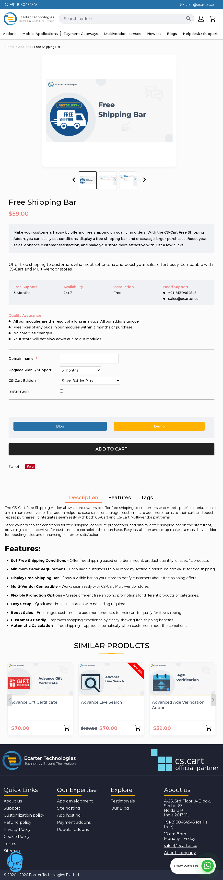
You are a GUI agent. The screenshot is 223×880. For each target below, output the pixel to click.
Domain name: (22, 358)
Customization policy (24, 815)
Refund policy (17, 822)
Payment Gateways (81, 34)
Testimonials (123, 801)
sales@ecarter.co (180, 845)
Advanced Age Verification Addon (178, 705)
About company (180, 852)
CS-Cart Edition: (23, 380)
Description (83, 497)
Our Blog (120, 808)
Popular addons (73, 829)
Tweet (14, 466)
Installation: (19, 391)
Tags (147, 497)
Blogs (172, 34)
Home (10, 47)
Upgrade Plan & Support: (30, 370)
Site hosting (68, 808)
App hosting (69, 815)
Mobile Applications (40, 34)
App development (75, 801)
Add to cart (111, 449)
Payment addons (74, 822)
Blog (60, 426)
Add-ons (24, 47)
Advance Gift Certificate (33, 702)
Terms (10, 843)
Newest (154, 34)
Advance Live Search (101, 702)
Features (119, 497)
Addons (9, 34)
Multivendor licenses (122, 34)
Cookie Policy (17, 836)
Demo (159, 426)
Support (12, 808)
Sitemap (12, 850)
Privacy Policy (17, 829)
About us (13, 801)
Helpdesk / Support (200, 34)
